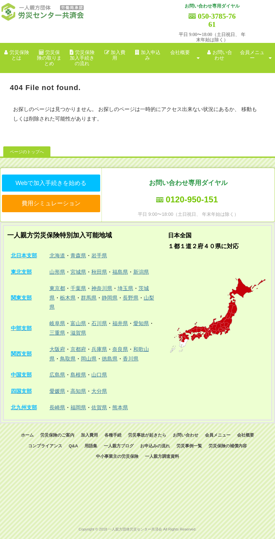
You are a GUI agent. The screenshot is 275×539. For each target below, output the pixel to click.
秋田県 (99, 272)
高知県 (78, 391)
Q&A (73, 445)
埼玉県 (125, 288)
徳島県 (110, 359)
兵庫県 (99, 349)
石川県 (99, 323)
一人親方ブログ (119, 445)
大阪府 (57, 349)
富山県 (78, 323)
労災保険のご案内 (57, 435)
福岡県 (78, 407)
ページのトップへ (27, 151)
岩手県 (99, 255)
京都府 (78, 349)
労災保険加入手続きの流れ (82, 58)
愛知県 (141, 323)
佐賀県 (99, 407)
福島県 (120, 272)
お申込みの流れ (155, 445)
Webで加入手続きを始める (50, 183)
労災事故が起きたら (147, 435)
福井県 (120, 323)
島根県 (78, 375)
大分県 (99, 391)
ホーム (27, 435)
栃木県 (68, 298)
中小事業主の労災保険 (117, 456)
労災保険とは (19, 55)
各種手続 (112, 435)
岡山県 (89, 359)
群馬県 (89, 298)
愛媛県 (57, 391)
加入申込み (150, 55)
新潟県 (141, 272)
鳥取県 (68, 359)
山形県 (57, 272)
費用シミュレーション (51, 203)
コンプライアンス (45, 445)
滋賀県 (78, 333)
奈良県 (120, 349)
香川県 (130, 359)
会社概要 (180, 52)
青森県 (78, 255)
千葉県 (78, 288)
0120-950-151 (192, 199)
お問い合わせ (222, 55)
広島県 (57, 375)
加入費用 (118, 55)
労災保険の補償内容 (228, 445)
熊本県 (120, 407)
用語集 (90, 445)
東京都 (57, 288)
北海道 (57, 255)
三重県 (57, 333)
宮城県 (78, 272)
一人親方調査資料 (162, 456)
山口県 (99, 375)
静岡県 (110, 298)
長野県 (130, 298)
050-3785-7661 (217, 20)
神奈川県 (101, 288)
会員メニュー (252, 55)
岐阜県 (57, 323)
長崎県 (57, 407)
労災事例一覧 (189, 445)
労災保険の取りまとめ (49, 58)
